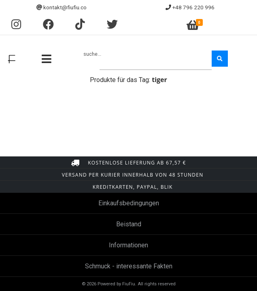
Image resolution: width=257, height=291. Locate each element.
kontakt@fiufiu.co (65, 7)
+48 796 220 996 (193, 7)
